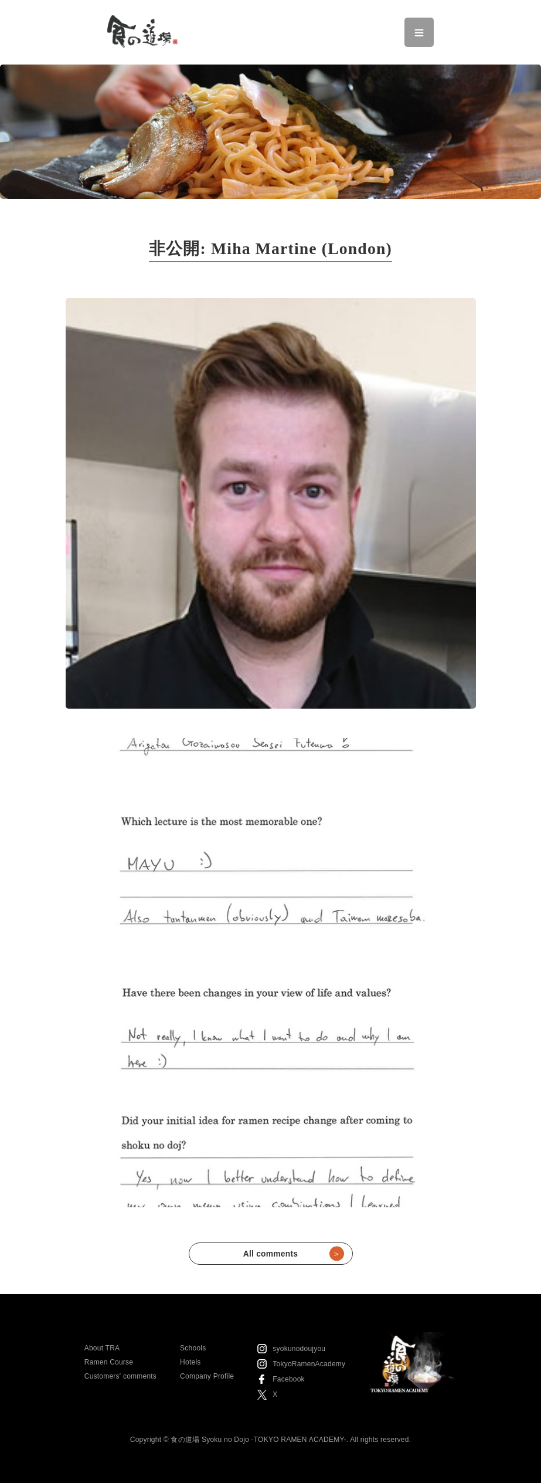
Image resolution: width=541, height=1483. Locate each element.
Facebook (289, 1379)
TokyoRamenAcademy (309, 1364)
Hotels (190, 1362)
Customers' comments (120, 1376)
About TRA (102, 1348)
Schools (193, 1348)
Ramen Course (108, 1362)
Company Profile (207, 1376)
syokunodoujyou (299, 1349)
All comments (293, 1254)
